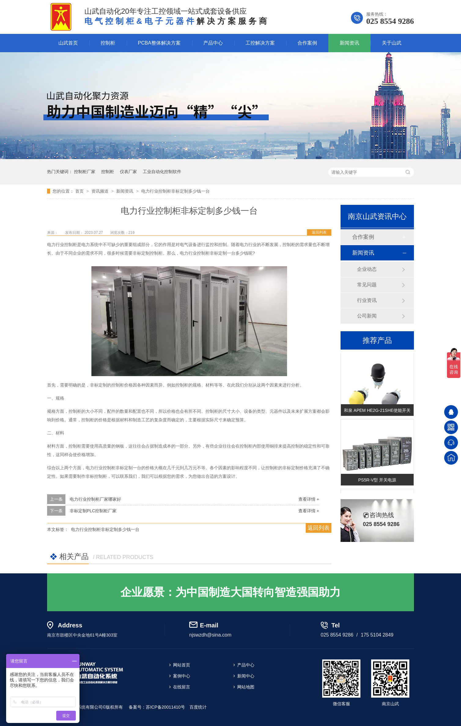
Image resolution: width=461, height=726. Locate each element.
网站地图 (245, 686)
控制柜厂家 (84, 171)
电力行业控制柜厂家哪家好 (95, 499)
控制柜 (108, 42)
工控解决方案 (260, 42)
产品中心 (213, 42)
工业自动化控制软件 (162, 171)
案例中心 (181, 675)
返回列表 (319, 232)
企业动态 (367, 269)
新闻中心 (245, 675)
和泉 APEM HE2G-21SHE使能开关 (377, 410)
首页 (80, 191)
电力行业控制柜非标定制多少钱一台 (175, 191)
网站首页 (181, 664)
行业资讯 (367, 300)
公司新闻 (367, 315)
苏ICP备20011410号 (165, 707)
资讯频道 (100, 191)
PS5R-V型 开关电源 (377, 480)
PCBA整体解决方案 (159, 42)
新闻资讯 (349, 42)
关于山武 (391, 42)
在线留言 (181, 686)
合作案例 (307, 42)
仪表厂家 (128, 171)
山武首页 (68, 42)
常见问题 (367, 284)
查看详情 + (308, 499)
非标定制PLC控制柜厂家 (93, 510)
